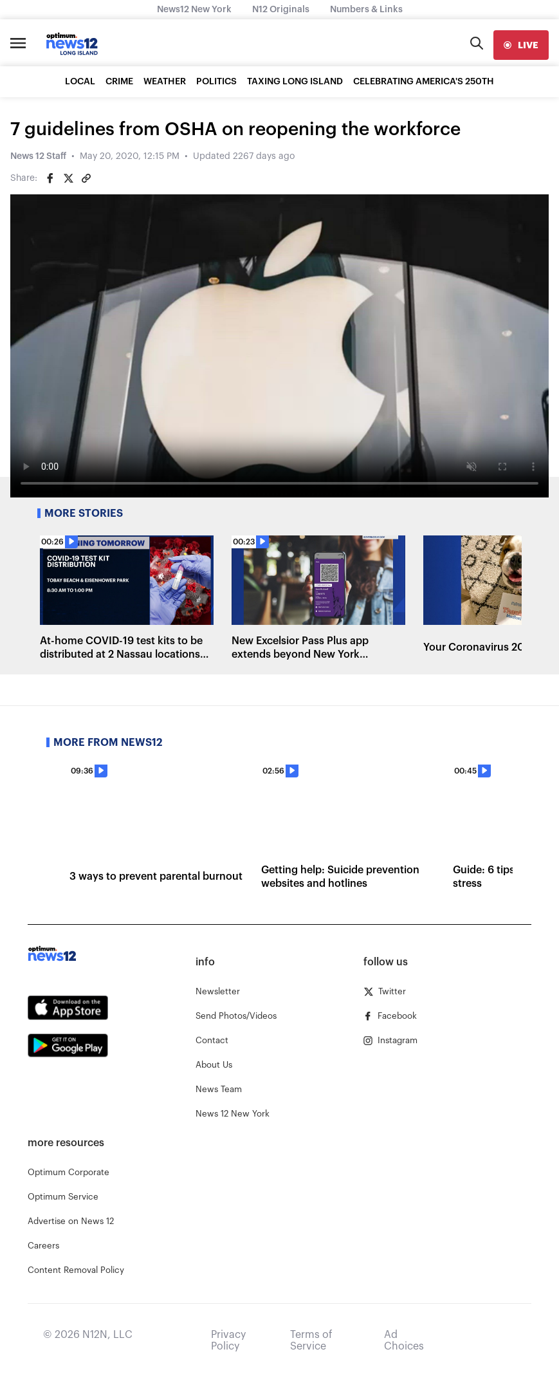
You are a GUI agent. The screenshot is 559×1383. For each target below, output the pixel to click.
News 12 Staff (38, 156)
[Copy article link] (86, 178)
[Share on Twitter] (68, 178)
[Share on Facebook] (50, 178)
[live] (521, 45)
